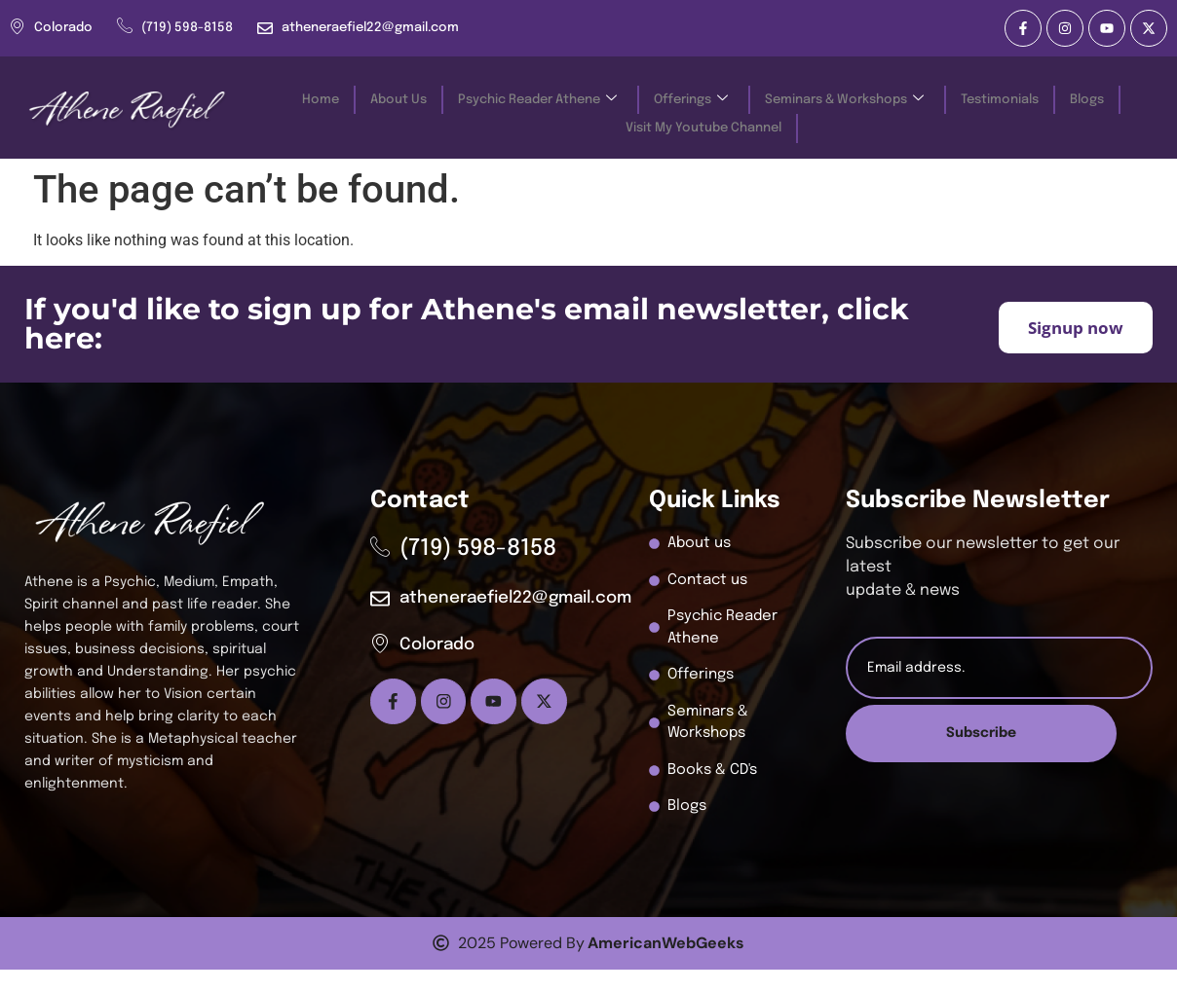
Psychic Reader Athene (537, 98)
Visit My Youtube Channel (703, 122)
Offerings (691, 98)
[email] (999, 668)
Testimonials (1000, 98)
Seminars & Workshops (844, 98)
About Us (398, 98)
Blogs (1087, 98)
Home (320, 98)
